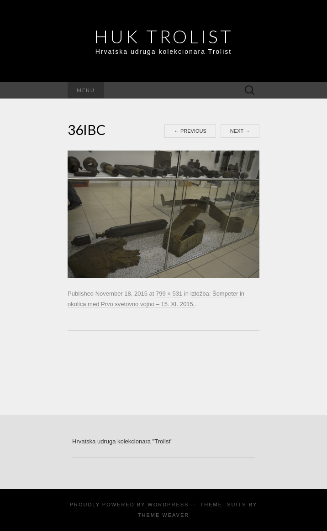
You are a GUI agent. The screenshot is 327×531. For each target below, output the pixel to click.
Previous (190, 131)
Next (240, 131)
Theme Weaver (163, 515)
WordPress (168, 504)
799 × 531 (169, 293)
